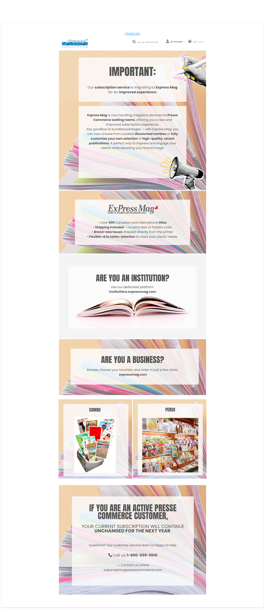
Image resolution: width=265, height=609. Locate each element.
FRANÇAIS (132, 33)
